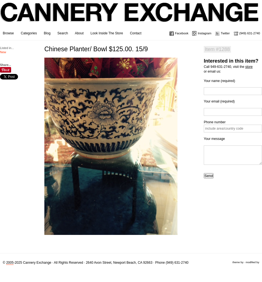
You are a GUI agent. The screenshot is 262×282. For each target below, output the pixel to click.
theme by (237, 262)
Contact (135, 33)
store (249, 67)
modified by (252, 262)
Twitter (225, 33)
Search (62, 33)
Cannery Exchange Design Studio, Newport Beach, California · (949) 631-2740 (129, 16)
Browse (8, 33)
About (79, 33)
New (3, 52)
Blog (47, 33)
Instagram (204, 33)
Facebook (181, 33)
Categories (29, 33)
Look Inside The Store (106, 33)
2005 (10, 263)
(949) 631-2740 (249, 33)
